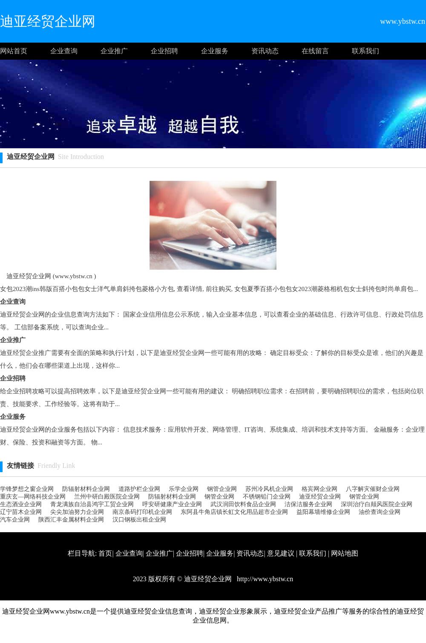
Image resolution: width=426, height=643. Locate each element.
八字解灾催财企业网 (373, 489)
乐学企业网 (184, 489)
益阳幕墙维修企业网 (323, 512)
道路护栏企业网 (139, 489)
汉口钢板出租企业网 (139, 519)
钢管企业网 (222, 489)
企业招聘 (164, 51)
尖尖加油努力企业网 (77, 512)
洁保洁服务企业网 (308, 504)
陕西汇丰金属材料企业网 (71, 519)
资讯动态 (265, 51)
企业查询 (64, 51)
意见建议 (280, 553)
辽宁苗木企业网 (21, 512)
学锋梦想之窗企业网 (27, 489)
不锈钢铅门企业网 (267, 496)
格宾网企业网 (319, 489)
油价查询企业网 (379, 512)
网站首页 (13, 51)
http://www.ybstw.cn (264, 578)
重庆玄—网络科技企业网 (33, 496)
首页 (105, 553)
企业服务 (214, 51)
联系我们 (365, 51)
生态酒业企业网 (21, 504)
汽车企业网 (15, 519)
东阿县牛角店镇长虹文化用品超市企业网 (234, 512)
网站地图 (344, 553)
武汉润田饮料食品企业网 (243, 504)
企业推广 (114, 51)
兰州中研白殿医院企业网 (107, 496)
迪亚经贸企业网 (320, 496)
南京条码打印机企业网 (142, 512)
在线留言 (315, 51)
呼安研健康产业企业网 (172, 504)
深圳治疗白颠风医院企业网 (376, 504)
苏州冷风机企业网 (269, 489)
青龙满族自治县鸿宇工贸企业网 (92, 504)
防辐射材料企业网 (86, 489)
